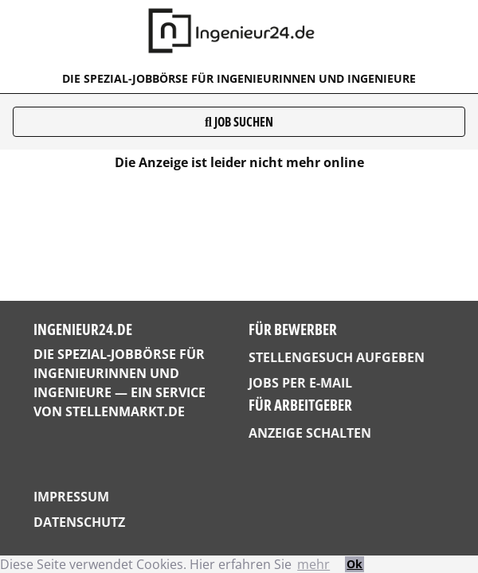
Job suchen (239, 122)
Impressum (71, 496)
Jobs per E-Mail (300, 383)
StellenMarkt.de (125, 411)
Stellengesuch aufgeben (337, 357)
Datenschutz (79, 522)
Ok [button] (354, 563)
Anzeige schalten (310, 433)
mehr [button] (313, 564)
